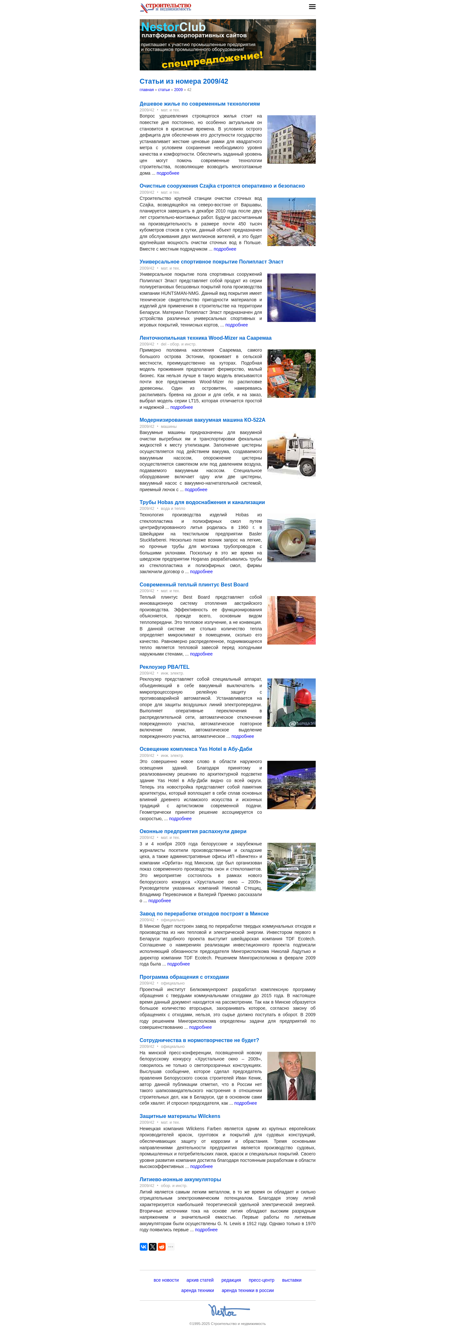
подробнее (168, 173)
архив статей (200, 1280)
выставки (292, 1280)
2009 (178, 90)
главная (147, 90)
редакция (231, 1280)
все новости (166, 1280)
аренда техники (197, 1290)
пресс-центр (261, 1280)
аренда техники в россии (248, 1290)
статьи (164, 90)
